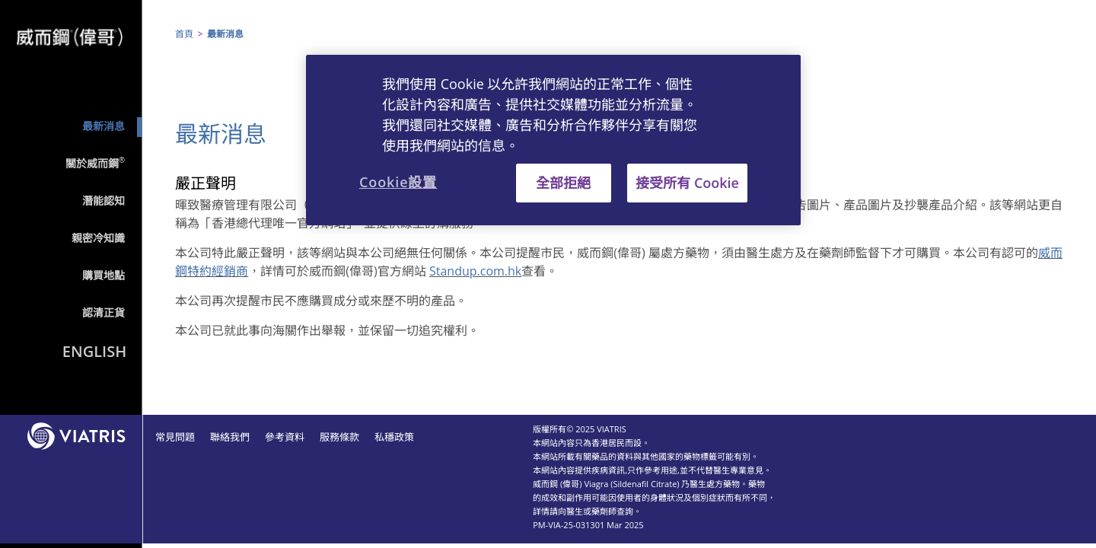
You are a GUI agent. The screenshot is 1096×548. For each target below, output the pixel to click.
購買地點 (103, 275)
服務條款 (339, 437)
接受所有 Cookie (687, 183)
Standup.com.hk (475, 271)
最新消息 (103, 126)
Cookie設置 (398, 182)
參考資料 (284, 437)
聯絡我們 (230, 437)
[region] (553, 140)
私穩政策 (394, 437)
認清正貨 (103, 312)
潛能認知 (103, 200)
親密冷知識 (98, 238)
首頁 (184, 33)
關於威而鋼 (95, 162)
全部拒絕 (563, 183)
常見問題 (175, 437)
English (94, 351)
